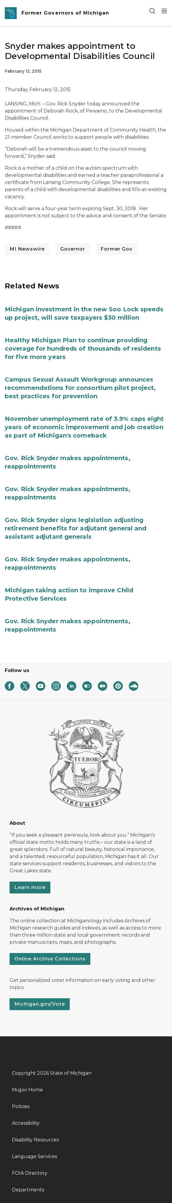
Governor (72, 249)
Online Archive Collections (50, 959)
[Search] (152, 11)
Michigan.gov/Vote (39, 1004)
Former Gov (116, 249)
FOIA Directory (29, 1173)
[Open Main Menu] (164, 11)
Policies (21, 1106)
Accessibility (26, 1123)
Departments (28, 1190)
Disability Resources (35, 1140)
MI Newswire (27, 249)
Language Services (34, 1156)
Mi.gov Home (27, 1090)
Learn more (30, 887)
